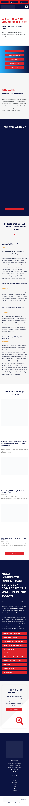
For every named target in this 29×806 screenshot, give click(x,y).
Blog (15, 786)
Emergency (8, 672)
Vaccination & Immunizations (14, 653)
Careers (14, 788)
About (14, 780)
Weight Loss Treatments (12, 633)
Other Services (9, 668)
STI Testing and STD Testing (13, 641)
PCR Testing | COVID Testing (13, 645)
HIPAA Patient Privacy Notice (14, 763)
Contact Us (14, 790)
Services (14, 784)
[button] (26, 7)
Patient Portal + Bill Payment (14, 767)
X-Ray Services (9, 649)
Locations (14, 782)
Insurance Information (15, 765)
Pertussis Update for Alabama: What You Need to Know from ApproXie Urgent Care (14, 443)
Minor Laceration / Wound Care (14, 657)
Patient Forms (14, 769)
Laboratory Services (10, 637)
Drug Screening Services (12, 660)
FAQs (14, 771)
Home (14, 778)
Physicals (7, 664)
